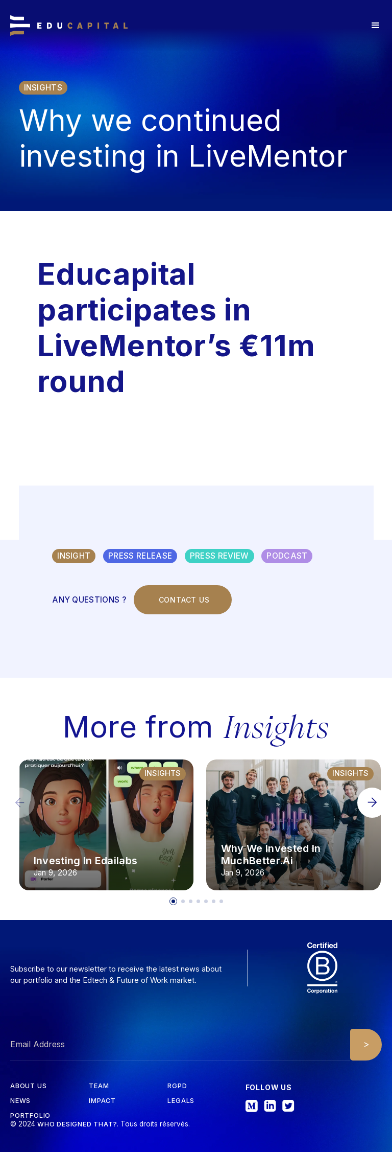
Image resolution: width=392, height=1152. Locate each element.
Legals (180, 1101)
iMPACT (102, 1101)
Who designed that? (77, 1124)
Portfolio (30, 1116)
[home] (69, 25)
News (20, 1101)
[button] (376, 25)
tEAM (99, 1086)
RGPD (177, 1086)
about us (28, 1086)
